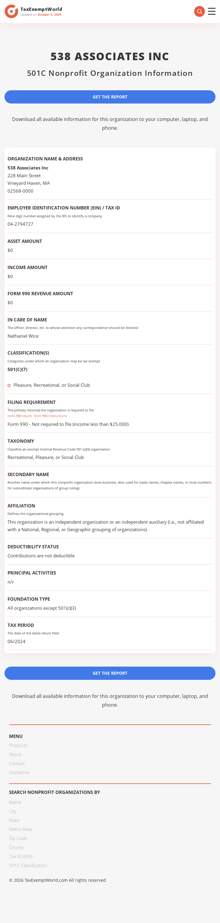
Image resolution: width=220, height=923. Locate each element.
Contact (17, 763)
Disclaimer (19, 772)
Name (15, 802)
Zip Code (18, 838)
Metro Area (20, 829)
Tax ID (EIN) (20, 856)
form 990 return (20, 415)
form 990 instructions (50, 415)
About (15, 754)
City (12, 811)
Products (18, 745)
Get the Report (110, 97)
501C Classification (28, 865)
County (16, 847)
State (14, 820)
